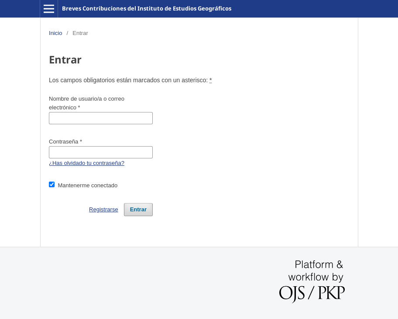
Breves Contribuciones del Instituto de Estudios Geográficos (146, 8)
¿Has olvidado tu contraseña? (86, 163)
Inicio (55, 33)
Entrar (138, 209)
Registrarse (103, 209)
